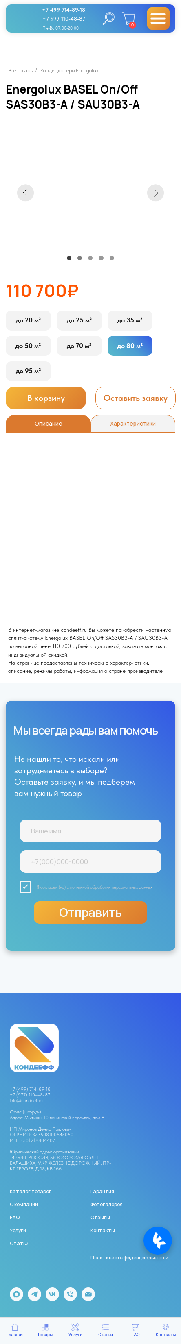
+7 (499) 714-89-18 (30, 1089)
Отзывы (100, 1217)
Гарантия (102, 1191)
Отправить (90, 912)
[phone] (90, 861)
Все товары (20, 70)
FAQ (15, 1217)
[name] (90, 831)
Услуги (18, 1230)
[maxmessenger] (16, 1298)
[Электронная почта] (88, 1298)
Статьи (19, 1243)
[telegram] (34, 1298)
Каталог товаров (30, 1191)
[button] (135, 398)
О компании (24, 1204)
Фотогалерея (106, 1204)
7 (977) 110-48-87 (31, 1095)
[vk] (52, 1298)
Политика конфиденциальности (129, 1257)
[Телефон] (70, 1298)
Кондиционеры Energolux (69, 70)
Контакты (102, 1230)
